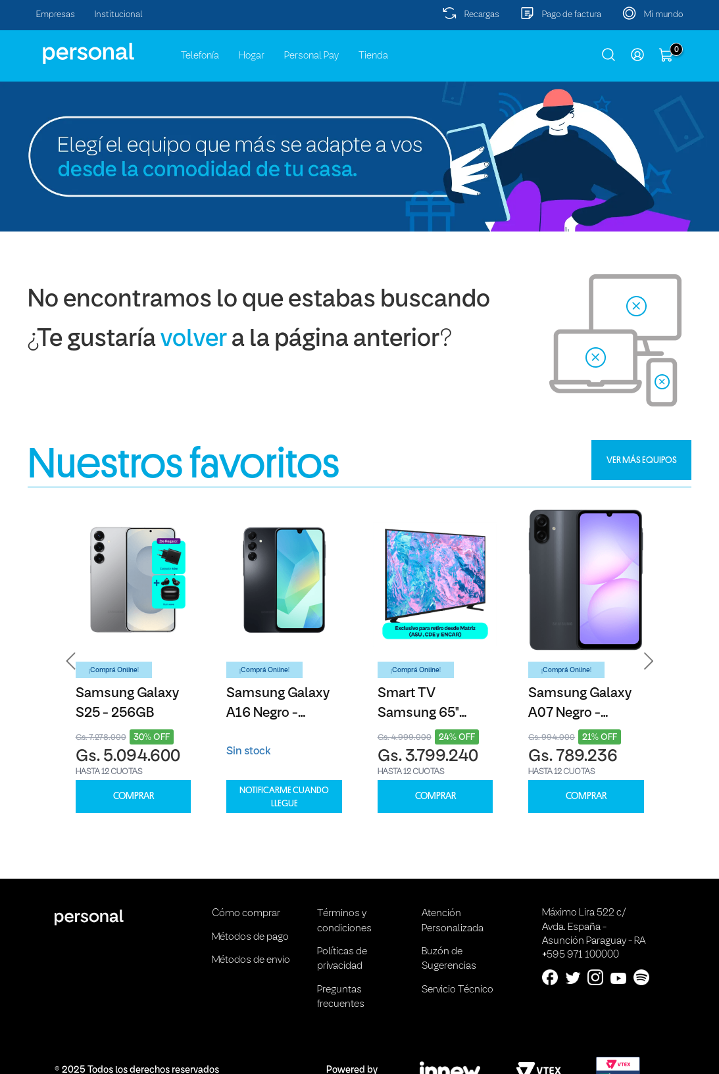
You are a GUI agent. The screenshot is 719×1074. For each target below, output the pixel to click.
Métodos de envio (251, 960)
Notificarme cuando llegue (284, 796)
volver (194, 340)
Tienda (373, 56)
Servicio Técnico (457, 989)
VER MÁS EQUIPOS (642, 459)
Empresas (55, 15)
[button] (71, 661)
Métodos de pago (250, 937)
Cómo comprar (246, 913)
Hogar (251, 56)
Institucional (119, 15)
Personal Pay (311, 56)
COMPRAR (133, 796)
